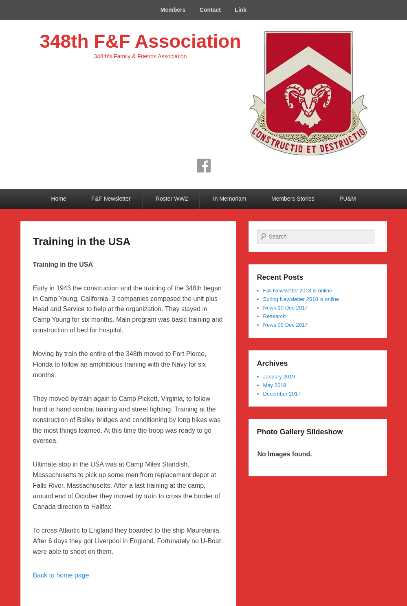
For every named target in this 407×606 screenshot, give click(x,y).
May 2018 (274, 385)
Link (240, 10)
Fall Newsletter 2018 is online (297, 291)
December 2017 (282, 394)
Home (58, 198)
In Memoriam (229, 198)
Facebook (204, 166)
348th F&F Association (140, 41)
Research (274, 316)
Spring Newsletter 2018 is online (301, 299)
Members (173, 10)
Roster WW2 (172, 198)
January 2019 (279, 377)
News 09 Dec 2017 (285, 325)
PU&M (347, 198)
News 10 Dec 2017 (285, 308)
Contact (210, 10)
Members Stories (293, 198)
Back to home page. (62, 575)
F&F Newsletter (110, 198)
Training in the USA (82, 241)
